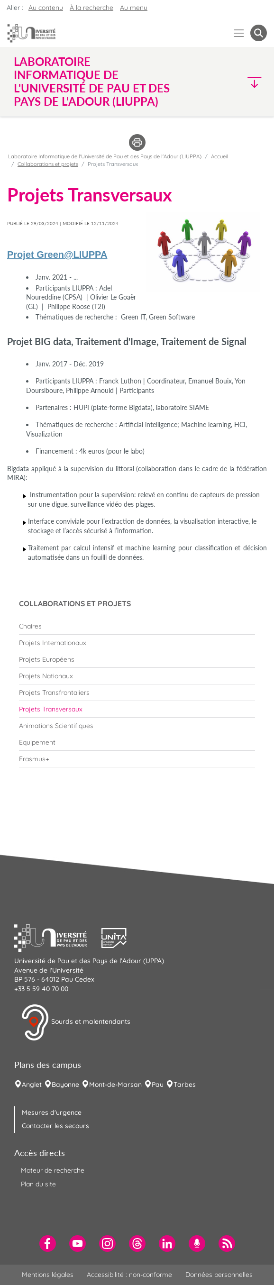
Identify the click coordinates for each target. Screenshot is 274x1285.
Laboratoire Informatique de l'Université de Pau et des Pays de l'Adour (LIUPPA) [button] (92, 81)
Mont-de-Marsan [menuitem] (115, 1084)
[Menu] (239, 33)
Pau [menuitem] (158, 1084)
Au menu (133, 7)
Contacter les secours (55, 1125)
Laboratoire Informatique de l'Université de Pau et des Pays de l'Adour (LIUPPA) (104, 156)
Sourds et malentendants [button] (75, 1022)
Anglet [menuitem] (32, 1084)
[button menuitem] (258, 33)
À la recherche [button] (91, 7)
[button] (236, 81)
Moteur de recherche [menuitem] (52, 1170)
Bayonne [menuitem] (65, 1084)
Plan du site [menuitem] (38, 1184)
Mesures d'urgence (52, 1112)
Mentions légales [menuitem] (47, 1274)
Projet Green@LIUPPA (57, 254)
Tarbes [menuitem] (185, 1084)
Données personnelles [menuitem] (219, 1274)
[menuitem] (137, 626)
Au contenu (45, 7)
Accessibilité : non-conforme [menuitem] (129, 1274)
